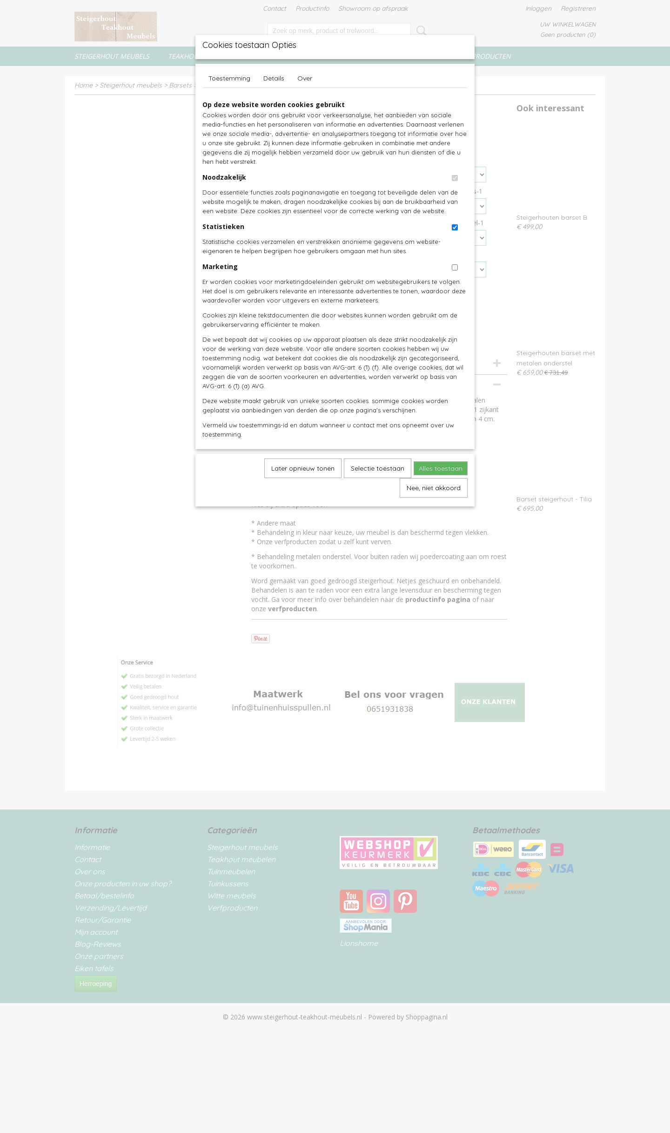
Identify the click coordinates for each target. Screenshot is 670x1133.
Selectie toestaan (377, 468)
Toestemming (229, 78)
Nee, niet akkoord (434, 488)
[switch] (455, 178)
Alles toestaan (440, 468)
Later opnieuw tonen (303, 468)
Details (273, 78)
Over (304, 78)
